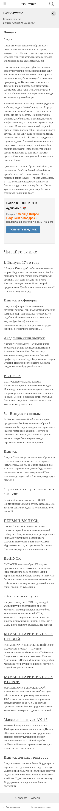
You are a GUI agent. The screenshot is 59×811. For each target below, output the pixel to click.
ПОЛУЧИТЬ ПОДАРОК (23, 229)
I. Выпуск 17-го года (21, 262)
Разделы (35, 798)
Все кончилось (13, 807)
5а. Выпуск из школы (22, 413)
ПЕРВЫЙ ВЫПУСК (21, 521)
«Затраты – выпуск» (21, 596)
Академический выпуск (24, 338)
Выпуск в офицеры (20, 300)
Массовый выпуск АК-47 (26, 719)
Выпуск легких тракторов (26, 757)
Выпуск (10, 451)
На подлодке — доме (41, 807)
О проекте (21, 798)
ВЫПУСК (12, 376)
